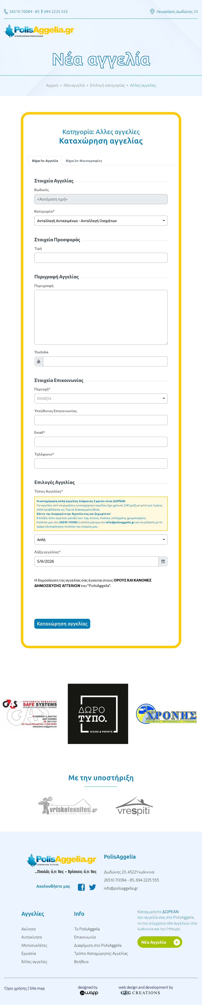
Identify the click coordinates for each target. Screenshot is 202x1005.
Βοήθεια (81, 961)
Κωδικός (41, 189)
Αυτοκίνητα (31, 937)
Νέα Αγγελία (153, 942)
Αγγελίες (32, 913)
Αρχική (52, 85)
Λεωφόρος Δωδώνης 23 (177, 11)
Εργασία (28, 953)
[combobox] (101, 221)
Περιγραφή (43, 285)
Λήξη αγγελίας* (47, 552)
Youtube (41, 352)
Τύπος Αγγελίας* (48, 491)
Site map (37, 988)
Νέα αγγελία (74, 85)
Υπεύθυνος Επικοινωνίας (55, 411)
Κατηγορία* (44, 211)
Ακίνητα (28, 929)
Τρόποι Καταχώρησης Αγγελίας (101, 953)
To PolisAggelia (87, 929)
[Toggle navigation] (101, 30)
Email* (39, 432)
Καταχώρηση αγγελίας (62, 623)
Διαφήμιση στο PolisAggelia (98, 945)
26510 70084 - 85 (24, 11)
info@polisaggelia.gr (120, 522)
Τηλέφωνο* (44, 454)
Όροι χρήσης (15, 988)
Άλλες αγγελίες (34, 961)
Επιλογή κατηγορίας (107, 85)
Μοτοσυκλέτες (34, 945)
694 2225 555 (56, 11)
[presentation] (65, 600)
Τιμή (38, 248)
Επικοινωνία (85, 937)
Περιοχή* (42, 389)
